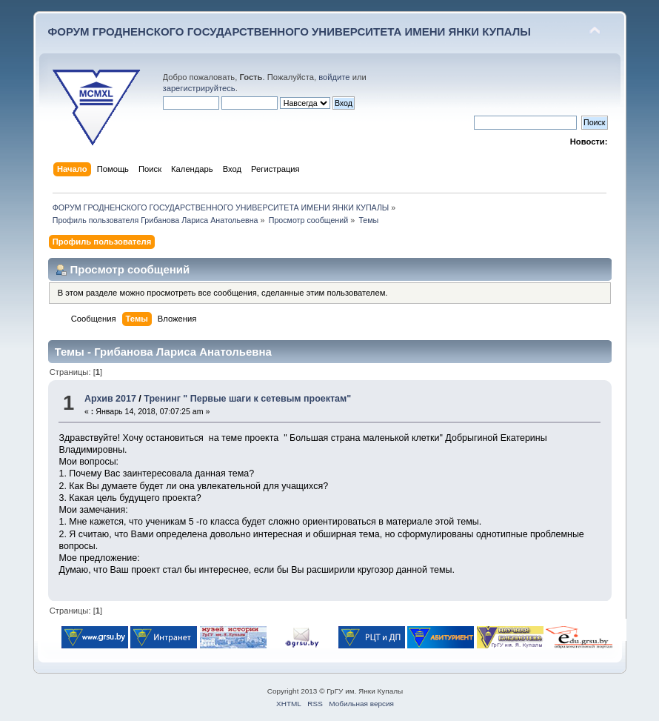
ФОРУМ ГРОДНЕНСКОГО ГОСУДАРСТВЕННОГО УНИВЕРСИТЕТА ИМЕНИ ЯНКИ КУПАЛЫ (290, 31)
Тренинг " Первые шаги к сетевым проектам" (247, 398)
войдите (333, 77)
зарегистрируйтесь (199, 88)
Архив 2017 (110, 398)
